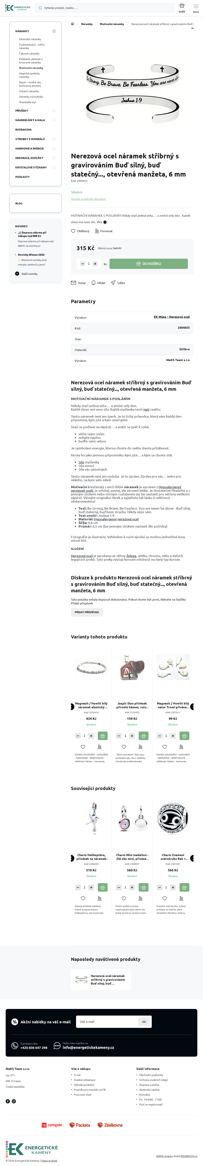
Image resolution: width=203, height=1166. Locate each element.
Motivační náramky (112, 24)
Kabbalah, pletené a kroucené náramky (31, 60)
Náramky (87, 24)
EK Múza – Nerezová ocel (172, 317)
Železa (131, 556)
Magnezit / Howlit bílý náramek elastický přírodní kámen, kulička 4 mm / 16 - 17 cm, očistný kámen (91, 705)
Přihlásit (144, 1021)
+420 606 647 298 (33, 1047)
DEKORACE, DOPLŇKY (29, 158)
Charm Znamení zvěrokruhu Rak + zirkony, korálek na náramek (173, 857)
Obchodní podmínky (151, 1074)
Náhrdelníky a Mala (30, 120)
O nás (77, 1074)
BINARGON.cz (189, 1156)
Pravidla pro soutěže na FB (90, 1089)
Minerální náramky (30, 39)
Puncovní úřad (82, 1094)
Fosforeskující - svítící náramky (32, 46)
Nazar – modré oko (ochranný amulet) (30, 83)
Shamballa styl (27, 102)
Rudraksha (23, 129)
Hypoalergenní (170, 487)
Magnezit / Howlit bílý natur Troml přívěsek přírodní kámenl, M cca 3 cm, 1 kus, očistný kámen (173, 705)
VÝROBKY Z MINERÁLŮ (30, 139)
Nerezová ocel (82, 556)
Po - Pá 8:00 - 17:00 (150, 1099)
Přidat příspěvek (87, 612)
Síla (81, 462)
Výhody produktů (84, 1084)
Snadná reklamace (84, 1079)
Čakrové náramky (29, 53)
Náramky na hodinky (31, 96)
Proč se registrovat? (151, 1104)
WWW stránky (164, 1156)
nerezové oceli (82, 490)
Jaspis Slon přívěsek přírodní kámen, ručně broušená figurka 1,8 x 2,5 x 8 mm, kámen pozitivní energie (132, 705)
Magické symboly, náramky (29, 75)
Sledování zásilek (149, 1089)
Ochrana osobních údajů (153, 1079)
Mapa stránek (49, 1160)
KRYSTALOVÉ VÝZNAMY (31, 167)
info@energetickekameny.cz (88, 1047)
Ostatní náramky (29, 91)
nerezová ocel (128, 519)
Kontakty (144, 1094)
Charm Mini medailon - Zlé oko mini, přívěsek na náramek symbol (132, 857)
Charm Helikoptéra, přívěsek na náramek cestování (91, 857)
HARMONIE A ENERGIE (29, 148)
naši (146, 409)
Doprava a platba (149, 1084)
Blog (19, 203)
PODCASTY (22, 176)
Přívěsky (21, 110)
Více (99, 222)
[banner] (17, 8)
